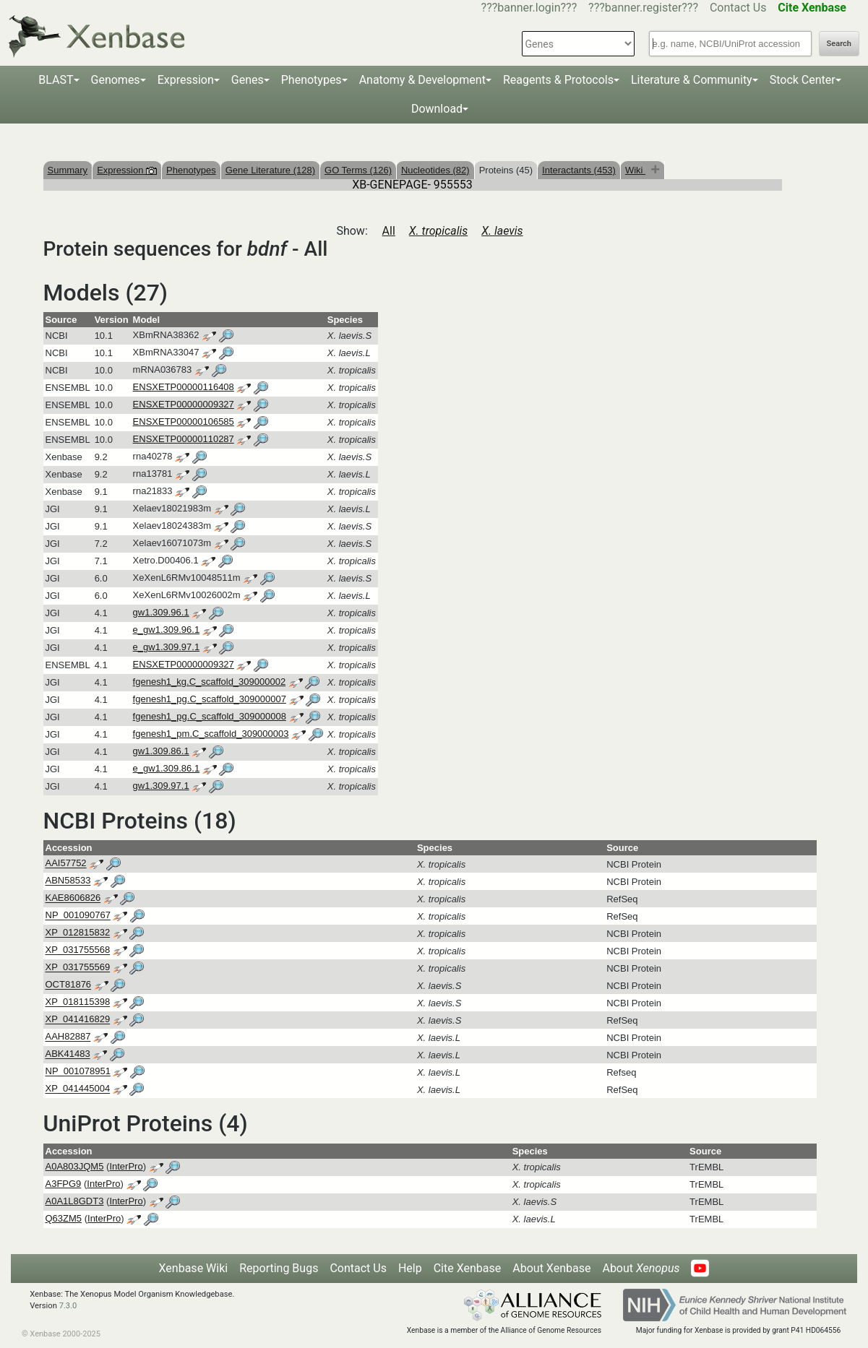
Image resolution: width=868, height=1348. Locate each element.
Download (437, 109)
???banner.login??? (529, 7)
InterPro (125, 1166)
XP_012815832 (78, 933)
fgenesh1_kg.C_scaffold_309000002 (209, 681)
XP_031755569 (78, 967)
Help (410, 1268)
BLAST (55, 80)
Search (839, 43)
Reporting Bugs (278, 1268)
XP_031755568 (78, 950)
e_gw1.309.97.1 (166, 646)
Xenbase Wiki (193, 1268)
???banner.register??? (643, 7)
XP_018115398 (78, 1002)
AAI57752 (66, 863)
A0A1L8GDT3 (75, 1201)
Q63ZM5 (64, 1218)
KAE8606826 (73, 898)
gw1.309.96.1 (161, 612)
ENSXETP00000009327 (183, 404)
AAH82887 (68, 1037)
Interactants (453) (579, 170)
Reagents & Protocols (558, 80)
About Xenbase (551, 1268)
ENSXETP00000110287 (183, 438)
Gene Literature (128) (270, 170)
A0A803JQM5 (75, 1166)
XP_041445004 (78, 1089)
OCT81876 (69, 985)
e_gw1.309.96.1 (166, 629)
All (388, 231)
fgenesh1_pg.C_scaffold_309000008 (209, 716)
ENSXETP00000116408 (183, 386)
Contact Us (738, 7)
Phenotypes (311, 80)
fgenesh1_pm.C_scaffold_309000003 (211, 733)
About (640, 1268)
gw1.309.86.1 (161, 751)
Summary (68, 170)
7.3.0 (68, 1305)
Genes (247, 80)
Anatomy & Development (422, 80)
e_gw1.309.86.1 (166, 768)
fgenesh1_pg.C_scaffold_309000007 (209, 699)
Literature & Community (691, 80)
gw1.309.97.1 (161, 785)
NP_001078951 (78, 1071)
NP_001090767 (78, 915)
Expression (186, 80)
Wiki (635, 170)
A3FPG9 (64, 1183)
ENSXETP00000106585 (183, 421)
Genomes (115, 80)
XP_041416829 (78, 1019)
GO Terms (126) (358, 170)
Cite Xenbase (468, 1268)
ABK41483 (68, 1054)
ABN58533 (68, 881)
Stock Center (802, 80)
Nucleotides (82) (435, 170)
